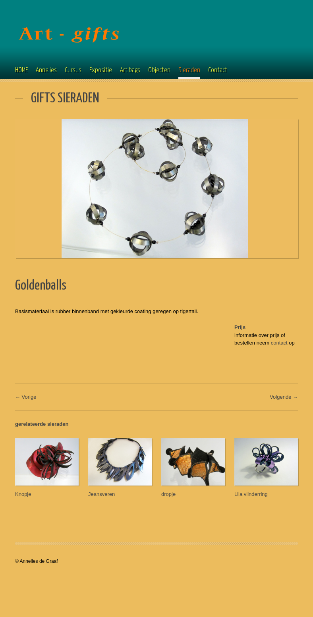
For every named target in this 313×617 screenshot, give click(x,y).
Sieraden (189, 70)
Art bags (130, 70)
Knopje (23, 494)
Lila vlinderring (251, 494)
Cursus (73, 70)
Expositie (100, 70)
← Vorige (25, 397)
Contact (217, 70)
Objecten (159, 70)
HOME (21, 70)
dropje (168, 494)
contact (279, 343)
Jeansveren (101, 494)
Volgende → (284, 397)
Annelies (46, 70)
